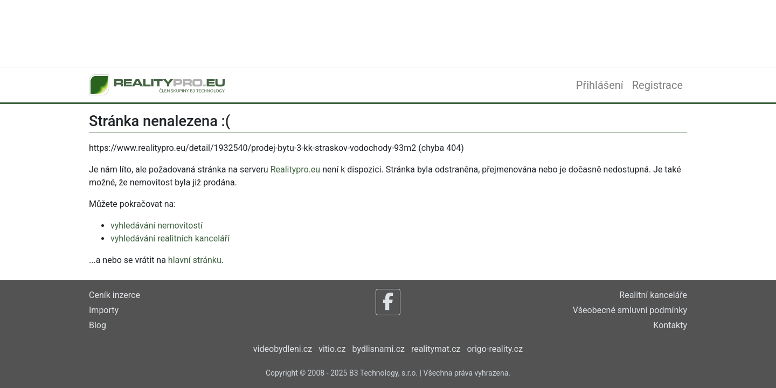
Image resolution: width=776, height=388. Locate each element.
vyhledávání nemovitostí (156, 225)
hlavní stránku (194, 260)
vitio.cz (331, 349)
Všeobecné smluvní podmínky (630, 310)
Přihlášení (599, 85)
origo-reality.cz (495, 349)
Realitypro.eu (296, 169)
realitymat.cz (436, 349)
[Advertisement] (388, 32)
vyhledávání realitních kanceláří (170, 238)
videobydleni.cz (282, 349)
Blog (97, 325)
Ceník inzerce (114, 295)
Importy (104, 310)
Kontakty (670, 325)
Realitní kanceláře (653, 295)
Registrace (657, 85)
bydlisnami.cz (378, 349)
